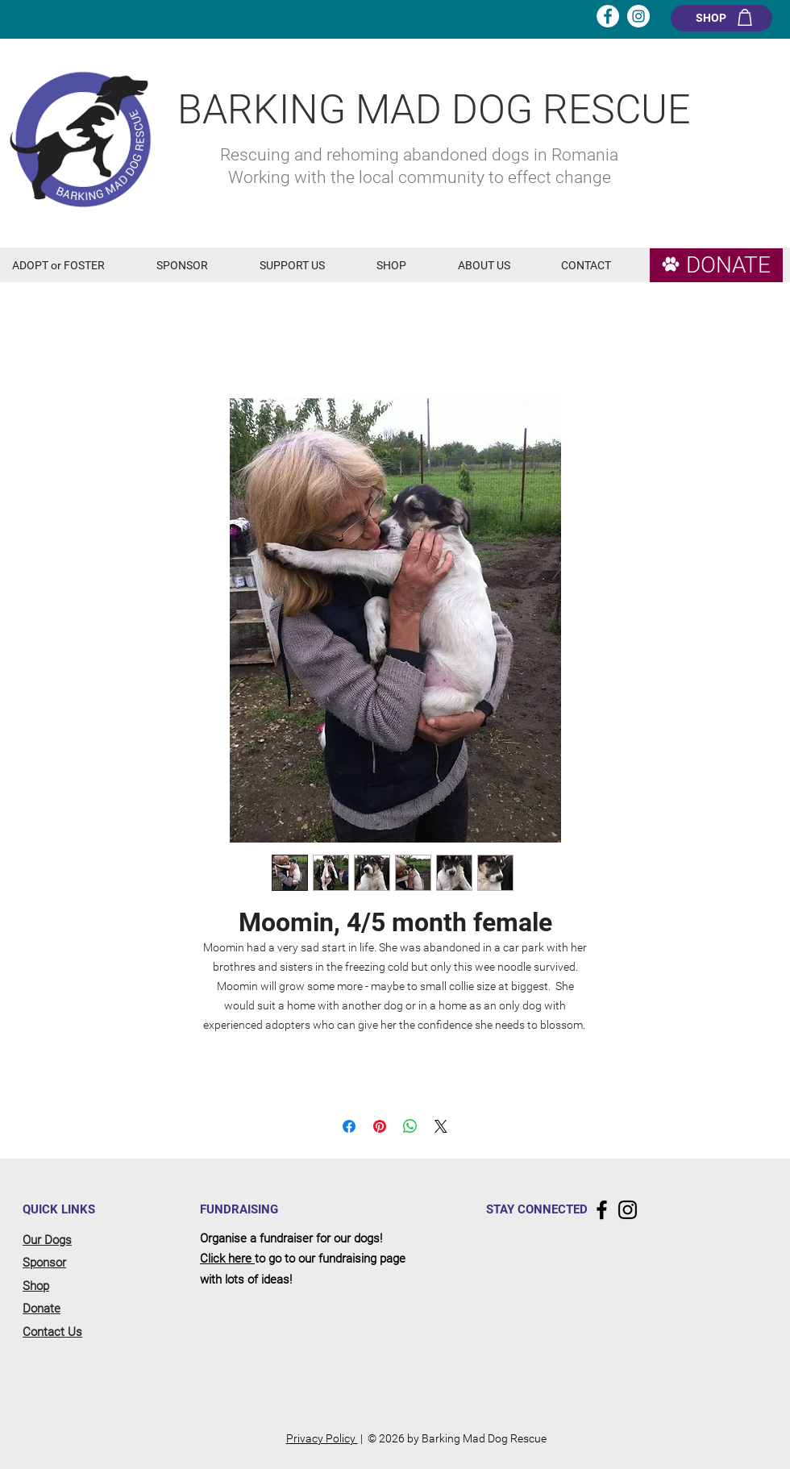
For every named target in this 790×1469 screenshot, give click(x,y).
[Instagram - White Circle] (638, 16)
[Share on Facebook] (349, 1126)
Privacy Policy (322, 1438)
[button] (72, 265)
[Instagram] (627, 1209)
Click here (227, 1258)
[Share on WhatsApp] (410, 1126)
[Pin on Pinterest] (379, 1126)
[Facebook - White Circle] (608, 16)
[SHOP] (721, 18)
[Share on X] (441, 1126)
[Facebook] (601, 1209)
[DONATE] (716, 265)
